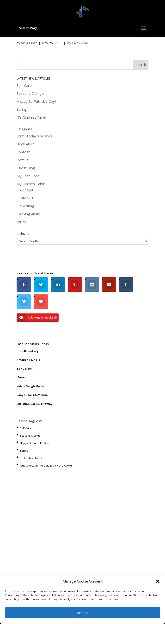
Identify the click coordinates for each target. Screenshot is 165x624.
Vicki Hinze (29, 43)
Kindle (35, 359)
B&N (20, 368)
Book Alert (25, 144)
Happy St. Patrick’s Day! (36, 101)
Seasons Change (30, 93)
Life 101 (27, 198)
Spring (22, 109)
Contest (23, 151)
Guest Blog (26, 167)
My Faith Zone (77, 43)
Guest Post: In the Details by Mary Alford (46, 465)
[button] (157, 581)
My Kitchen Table (31, 183)
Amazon (22, 359)
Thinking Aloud (28, 213)
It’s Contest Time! (31, 117)
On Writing (25, 205)
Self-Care (24, 85)
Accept (82, 612)
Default (23, 159)
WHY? (22, 221)
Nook (28, 368)
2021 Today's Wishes (34, 136)
